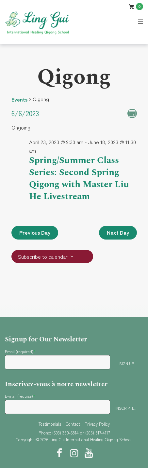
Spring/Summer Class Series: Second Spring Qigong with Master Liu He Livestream (79, 178)
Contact (73, 424)
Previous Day (34, 232)
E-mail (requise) (20, 396)
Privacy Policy (97, 424)
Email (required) (20, 351)
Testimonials (50, 424)
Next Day (118, 232)
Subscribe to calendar (43, 256)
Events (19, 99)
